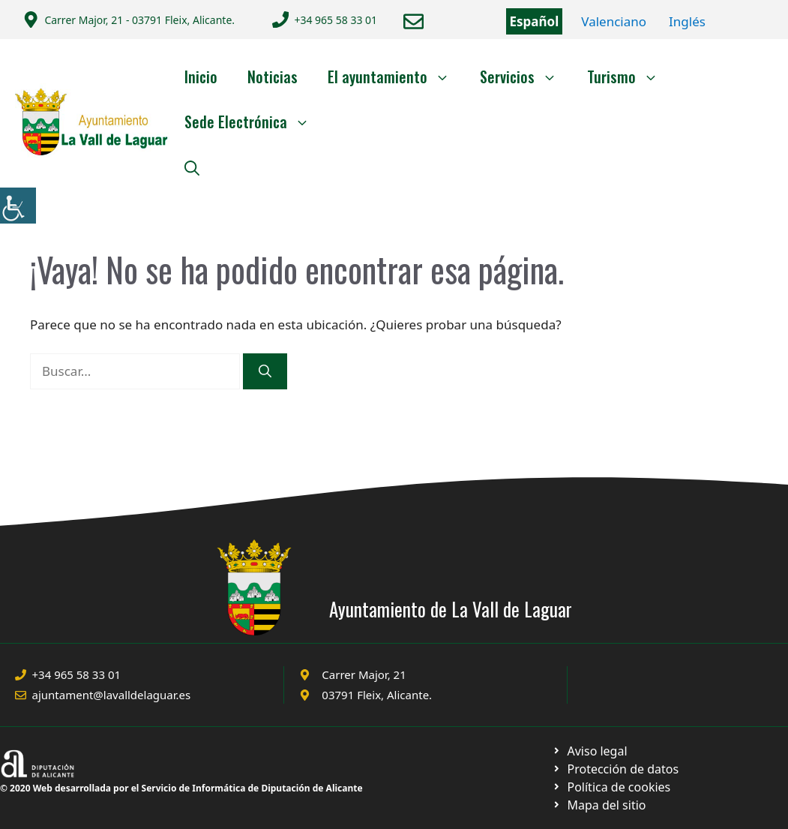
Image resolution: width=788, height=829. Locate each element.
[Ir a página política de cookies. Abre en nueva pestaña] (615, 769)
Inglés (687, 21)
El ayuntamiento (396, 76)
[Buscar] (265, 371)
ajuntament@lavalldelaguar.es (111, 694)
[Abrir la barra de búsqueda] (191, 166)
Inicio (200, 76)
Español (534, 21)
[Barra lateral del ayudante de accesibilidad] (18, 206)
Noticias (272, 76)
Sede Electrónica (254, 121)
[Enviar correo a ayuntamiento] (413, 21)
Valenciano (613, 21)
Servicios (526, 76)
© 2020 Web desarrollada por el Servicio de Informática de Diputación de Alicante (181, 788)
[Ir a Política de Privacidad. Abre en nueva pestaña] (590, 751)
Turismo (630, 76)
